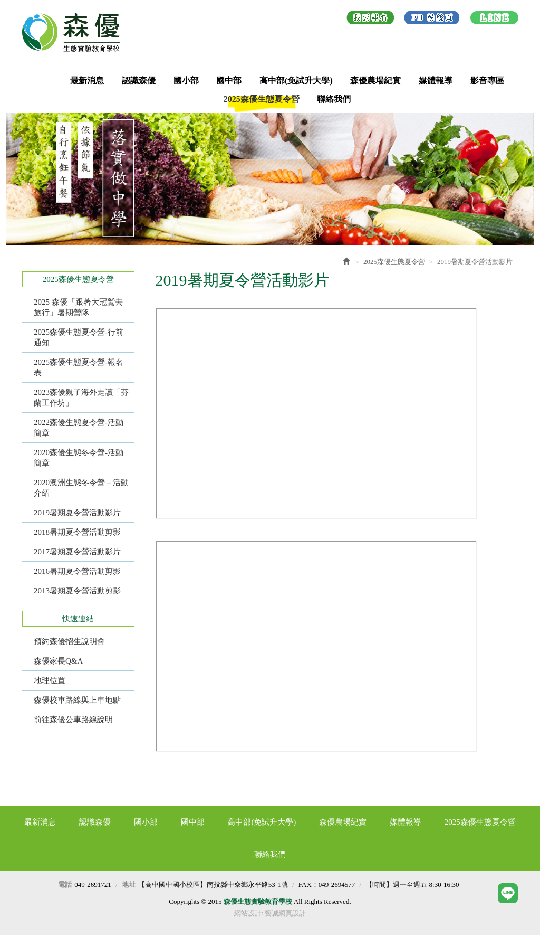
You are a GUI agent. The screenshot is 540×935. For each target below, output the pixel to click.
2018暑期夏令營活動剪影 (77, 532)
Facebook (432, 19)
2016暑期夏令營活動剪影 (77, 571)
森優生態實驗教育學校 (75, 32)
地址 (129, 885)
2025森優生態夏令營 (394, 262)
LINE (494, 19)
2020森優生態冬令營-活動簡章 (78, 457)
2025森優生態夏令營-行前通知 (78, 337)
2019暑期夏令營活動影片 (77, 512)
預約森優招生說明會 (69, 641)
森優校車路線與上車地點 (77, 700)
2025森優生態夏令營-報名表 (78, 367)
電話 (65, 885)
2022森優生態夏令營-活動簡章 (78, 427)
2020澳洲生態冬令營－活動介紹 (81, 487)
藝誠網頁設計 (285, 913)
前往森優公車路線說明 (73, 719)
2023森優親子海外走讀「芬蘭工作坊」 (81, 397)
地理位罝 (49, 680)
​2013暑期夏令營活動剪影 (77, 591)
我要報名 (370, 19)
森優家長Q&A (58, 661)
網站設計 (248, 913)
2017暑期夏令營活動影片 (77, 551)
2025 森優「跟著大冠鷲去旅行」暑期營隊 (78, 307)
